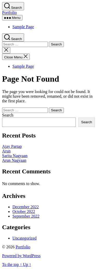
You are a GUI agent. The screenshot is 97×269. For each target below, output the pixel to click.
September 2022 (25, 216)
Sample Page (23, 27)
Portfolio (9, 12)
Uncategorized (24, 238)
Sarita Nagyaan (14, 155)
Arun (6, 151)
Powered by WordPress (21, 255)
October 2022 (23, 211)
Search (7, 115)
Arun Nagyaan (14, 160)
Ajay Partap (12, 146)
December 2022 (25, 207)
